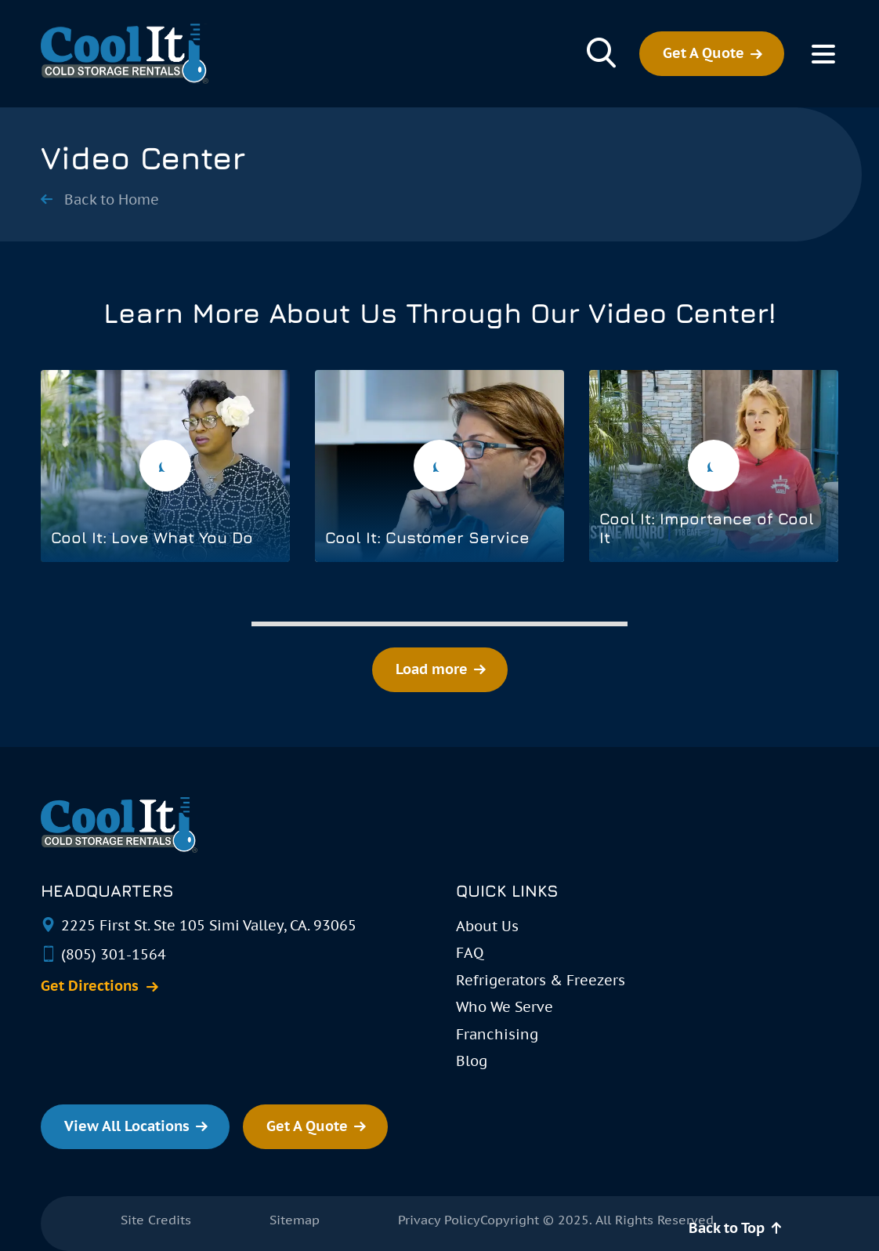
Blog (471, 1061)
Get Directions (90, 986)
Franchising (497, 1034)
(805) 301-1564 (113, 954)
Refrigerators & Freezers (540, 980)
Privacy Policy (439, 1219)
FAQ (469, 953)
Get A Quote (703, 53)
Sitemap (294, 1219)
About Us (487, 926)
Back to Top (727, 1228)
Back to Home (111, 200)
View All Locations (127, 1126)
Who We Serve (504, 1007)
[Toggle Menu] (823, 54)
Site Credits (156, 1219)
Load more (432, 669)
